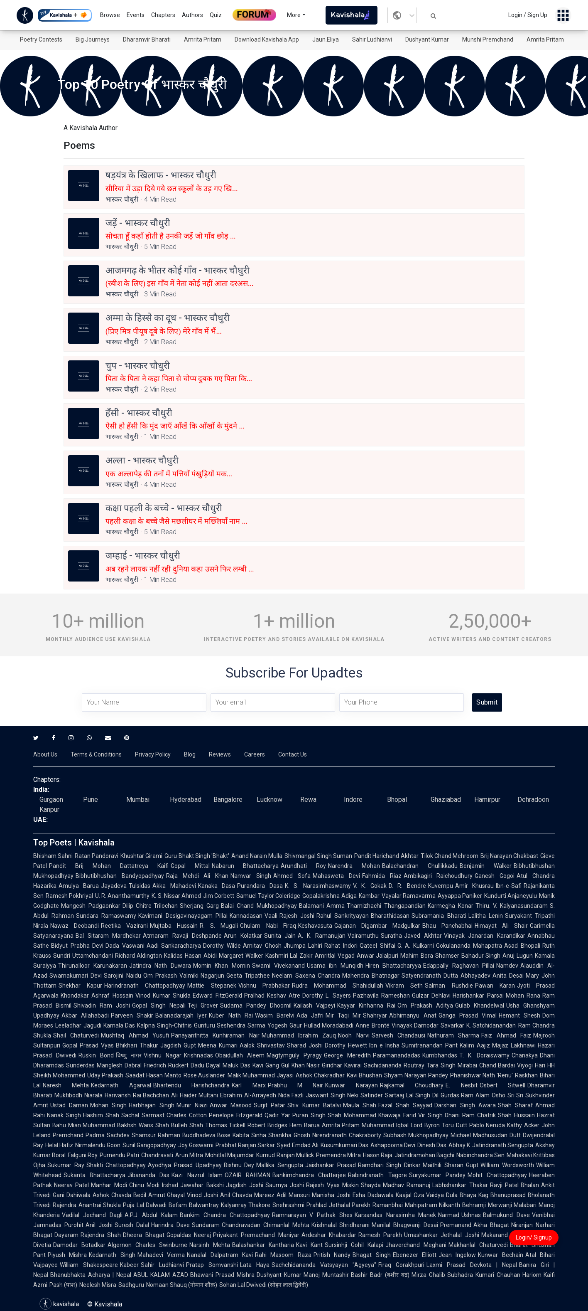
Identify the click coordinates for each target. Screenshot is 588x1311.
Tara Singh (441, 1065)
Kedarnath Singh (112, 1255)
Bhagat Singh (371, 1255)
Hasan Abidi (201, 955)
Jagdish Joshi (244, 1185)
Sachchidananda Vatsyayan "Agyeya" (324, 1265)
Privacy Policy (153, 754)
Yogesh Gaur (284, 1025)
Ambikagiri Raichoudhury (438, 875)
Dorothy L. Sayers (326, 995)
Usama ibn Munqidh (335, 965)
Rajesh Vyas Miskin (332, 1185)
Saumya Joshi (284, 1185)
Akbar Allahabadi (85, 1015)
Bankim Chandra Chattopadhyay (225, 1215)
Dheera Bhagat (143, 1235)
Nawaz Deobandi (74, 925)
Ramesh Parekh (380, 1235)
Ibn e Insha (384, 1045)
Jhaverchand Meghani (415, 1245)
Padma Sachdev (108, 1135)
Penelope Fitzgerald (235, 1115)
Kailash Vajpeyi (314, 1005)
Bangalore (228, 799)
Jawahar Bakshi (201, 1185)
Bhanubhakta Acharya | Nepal (90, 1275)
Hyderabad (185, 799)
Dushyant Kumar (427, 39)
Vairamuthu (363, 935)
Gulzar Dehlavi (431, 995)
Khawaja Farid (397, 1115)
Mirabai (467, 1065)
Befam (178, 1205)
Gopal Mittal (190, 865)
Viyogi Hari (531, 1065)
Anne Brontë (372, 1025)
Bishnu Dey (239, 1165)
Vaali (271, 915)
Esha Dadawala (373, 1195)
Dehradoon (533, 799)
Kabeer (129, 1265)
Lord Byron (425, 1125)
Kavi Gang (265, 1065)
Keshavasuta (315, 925)
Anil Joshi (99, 1225)
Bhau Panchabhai (447, 925)
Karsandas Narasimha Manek (395, 1215)
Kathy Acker (523, 1125)
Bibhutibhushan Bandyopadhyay (120, 875)
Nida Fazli (291, 1095)
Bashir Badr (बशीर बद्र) (380, 1275)
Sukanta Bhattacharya (94, 1175)
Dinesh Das (431, 1145)
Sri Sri (515, 1095)
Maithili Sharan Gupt (450, 1165)
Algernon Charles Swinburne (147, 1245)
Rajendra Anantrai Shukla (87, 1205)
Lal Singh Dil (422, 1095)
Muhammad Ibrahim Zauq (299, 1035)
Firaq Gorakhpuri (401, 1265)
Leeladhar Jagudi (78, 1025)
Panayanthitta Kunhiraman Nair (215, 1035)
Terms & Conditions (96, 754)
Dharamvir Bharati (147, 39)
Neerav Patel (71, 1185)
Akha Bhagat (491, 1225)
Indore (353, 799)
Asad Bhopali (522, 945)
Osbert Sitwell (502, 1085)
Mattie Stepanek (211, 985)
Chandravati (157, 1155)
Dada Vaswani (125, 945)
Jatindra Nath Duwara (160, 965)
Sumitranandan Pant (430, 1045)
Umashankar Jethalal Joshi (441, 1235)
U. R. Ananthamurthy (122, 895)
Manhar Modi (109, 1185)
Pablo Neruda (487, 1125)
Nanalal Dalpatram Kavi (220, 1255)
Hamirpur (487, 799)
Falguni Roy (83, 1155)
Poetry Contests (41, 39)
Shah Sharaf (515, 1105)
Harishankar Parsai (478, 995)
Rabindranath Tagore (377, 1175)
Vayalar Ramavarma (409, 895)
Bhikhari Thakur (137, 1045)
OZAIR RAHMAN (247, 1175)
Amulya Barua (79, 885)
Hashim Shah (101, 1115)
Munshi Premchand (487, 39)
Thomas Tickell (225, 1125)
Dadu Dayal (206, 1065)
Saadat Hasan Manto (153, 1075)
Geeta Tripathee (248, 975)
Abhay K (459, 1145)
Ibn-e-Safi (509, 885)
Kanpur (49, 809)
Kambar (369, 895)
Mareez (264, 1195)
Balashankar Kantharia (263, 1245)
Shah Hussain (516, 1115)
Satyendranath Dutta (430, 975)
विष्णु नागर (129, 1055)
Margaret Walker (241, 955)
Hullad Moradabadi (329, 1025)
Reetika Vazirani (124, 925)
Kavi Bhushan (364, 1075)
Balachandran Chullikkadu (420, 865)
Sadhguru (131, 1284)
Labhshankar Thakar (460, 1185)
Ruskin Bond (96, 1055)
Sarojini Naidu (122, 975)
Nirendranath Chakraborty (346, 1135)
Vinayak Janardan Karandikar (484, 935)
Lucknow (269, 799)
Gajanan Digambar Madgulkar (377, 925)
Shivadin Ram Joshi (102, 1005)
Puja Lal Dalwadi (145, 1205)
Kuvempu (440, 885)
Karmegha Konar (450, 905)
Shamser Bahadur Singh (467, 955)
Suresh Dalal (132, 1225)
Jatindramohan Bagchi (424, 1155)
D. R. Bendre (407, 885)
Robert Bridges (267, 1125)
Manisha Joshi (331, 1195)
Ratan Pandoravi (96, 856)
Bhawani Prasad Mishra (222, 1275)
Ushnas (471, 1215)
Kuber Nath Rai (230, 1015)
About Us (45, 754)
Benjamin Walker (486, 865)
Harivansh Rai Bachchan (137, 1095)
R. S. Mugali (219, 925)
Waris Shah (154, 1125)
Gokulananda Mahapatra (469, 945)
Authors (192, 15)
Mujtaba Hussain (174, 925)
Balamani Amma (322, 905)
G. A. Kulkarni (415, 945)
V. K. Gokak (370, 885)
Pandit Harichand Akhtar (386, 856)
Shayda (371, 1185)
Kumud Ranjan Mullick (285, 1155)
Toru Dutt (454, 1125)
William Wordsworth (507, 1165)
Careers (254, 754)
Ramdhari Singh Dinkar (389, 1165)
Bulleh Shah (187, 1125)
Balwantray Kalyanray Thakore (229, 1205)
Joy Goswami (195, 1145)
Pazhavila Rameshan (381, 995)
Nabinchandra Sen (480, 1155)
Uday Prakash (105, 1075)
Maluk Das (236, 1065)
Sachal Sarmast (142, 1115)
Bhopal (397, 799)
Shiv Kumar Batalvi (314, 1105)
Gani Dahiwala (72, 1195)
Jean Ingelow (457, 1255)
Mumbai (137, 799)
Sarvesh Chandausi (398, 1035)
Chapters (163, 15)
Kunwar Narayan (351, 1085)
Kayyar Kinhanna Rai (366, 1005)
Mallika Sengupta (279, 1165)
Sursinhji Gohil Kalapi (354, 1245)
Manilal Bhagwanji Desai (405, 1225)
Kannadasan (246, 915)
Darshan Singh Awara (464, 1105)
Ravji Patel (504, 1185)
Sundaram (206, 1225)
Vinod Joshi (202, 1195)
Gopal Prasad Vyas (88, 1045)
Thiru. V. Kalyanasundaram (511, 905)
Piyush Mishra (67, 1255)
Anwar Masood (231, 1105)
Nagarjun (212, 975)
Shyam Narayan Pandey (416, 1075)
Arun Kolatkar (243, 935)
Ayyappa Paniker (460, 895)
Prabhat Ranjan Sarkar (245, 1145)
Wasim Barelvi (274, 1015)
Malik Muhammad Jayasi (261, 1075)
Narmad (448, 1215)
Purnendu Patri (119, 1155)
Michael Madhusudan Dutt (486, 1135)
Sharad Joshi (305, 1045)
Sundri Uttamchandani (83, 955)
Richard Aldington (138, 955)
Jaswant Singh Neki (332, 1095)
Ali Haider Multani (194, 1095)
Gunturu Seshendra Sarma (229, 1025)
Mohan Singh (108, 1105)
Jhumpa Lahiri (303, 945)
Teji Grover (203, 1005)
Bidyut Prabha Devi (77, 945)
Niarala (93, 1095)
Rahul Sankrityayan (342, 915)
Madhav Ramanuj (406, 1185)
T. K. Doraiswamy (484, 1055)
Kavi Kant (309, 1245)
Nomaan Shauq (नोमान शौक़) (181, 1284)
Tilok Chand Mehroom (449, 856)
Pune (90, 799)
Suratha (391, 935)
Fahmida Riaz (382, 875)
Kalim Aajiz (475, 1045)
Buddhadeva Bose (206, 1135)
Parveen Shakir (132, 1015)
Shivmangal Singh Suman (318, 856)
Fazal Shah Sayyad (405, 1105)
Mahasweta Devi (336, 875)
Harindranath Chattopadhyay (144, 985)
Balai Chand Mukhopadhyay (258, 905)
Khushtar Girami (141, 856)
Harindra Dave (170, 1225)
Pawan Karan (495, 985)
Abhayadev (475, 975)
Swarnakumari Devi (75, 975)
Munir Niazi (192, 1105)
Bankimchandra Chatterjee (309, 1175)
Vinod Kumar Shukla (163, 995)
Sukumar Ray (65, 1165)
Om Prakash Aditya (425, 1005)
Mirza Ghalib (428, 1275)
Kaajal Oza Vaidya (420, 1195)
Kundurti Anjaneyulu (510, 895)
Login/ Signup (534, 1237)
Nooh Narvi (353, 1035)
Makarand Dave (502, 1235)
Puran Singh (309, 1115)
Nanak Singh (64, 1115)
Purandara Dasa (259, 885)
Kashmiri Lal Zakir (289, 955)
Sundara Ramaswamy (106, 915)
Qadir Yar (277, 1115)
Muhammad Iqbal (385, 1125)
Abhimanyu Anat (412, 1015)
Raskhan (526, 1075)
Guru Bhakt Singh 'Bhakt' (196, 856)
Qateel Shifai (377, 945)
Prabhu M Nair (295, 1085)
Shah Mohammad (352, 1115)
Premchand (68, 1135)
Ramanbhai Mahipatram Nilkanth (416, 1205)
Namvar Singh (250, 875)
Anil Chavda (236, 1195)
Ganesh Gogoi (494, 875)
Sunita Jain (280, 935)
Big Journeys (93, 39)
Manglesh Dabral (119, 1065)
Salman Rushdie (449, 985)
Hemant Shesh (519, 1015)
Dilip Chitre (137, 905)
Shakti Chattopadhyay (116, 1165)
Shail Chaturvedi (76, 1035)
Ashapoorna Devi (392, 1145)
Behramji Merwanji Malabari (499, 1205)
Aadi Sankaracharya (174, 945)
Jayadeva (114, 885)
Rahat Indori (341, 945)
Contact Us (292, 754)
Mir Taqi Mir (343, 1015)
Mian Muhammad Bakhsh (102, 1125)
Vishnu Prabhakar (264, 985)
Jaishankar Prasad (330, 1165)
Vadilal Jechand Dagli (92, 1215)
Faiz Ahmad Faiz (506, 1035)
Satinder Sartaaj (382, 1095)
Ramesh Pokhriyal (69, 895)
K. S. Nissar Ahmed (176, 895)
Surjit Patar (269, 1105)
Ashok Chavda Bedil (119, 1195)
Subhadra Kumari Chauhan (483, 1275)
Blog (190, 754)
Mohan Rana (523, 995)
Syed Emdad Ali (297, 1145)
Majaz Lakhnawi (514, 1045)
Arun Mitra (189, 1155)
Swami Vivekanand (278, 965)
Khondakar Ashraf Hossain (97, 995)
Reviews (220, 754)
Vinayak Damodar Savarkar (428, 1025)
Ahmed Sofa (292, 875)
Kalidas (173, 955)
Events (136, 15)
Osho (498, 1095)
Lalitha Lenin (485, 915)
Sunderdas (80, 1065)
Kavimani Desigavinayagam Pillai (182, 915)
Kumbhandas (439, 1055)
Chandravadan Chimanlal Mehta (265, 1225)
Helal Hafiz (59, 1145)
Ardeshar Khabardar (328, 1235)
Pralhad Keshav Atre (272, 995)
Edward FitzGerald (217, 995)
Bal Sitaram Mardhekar (108, 935)
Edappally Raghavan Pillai (458, 965)
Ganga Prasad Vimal (468, 1015)
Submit (486, 702)
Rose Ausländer (204, 1075)
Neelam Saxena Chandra (306, 975)
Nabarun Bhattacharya (245, 865)
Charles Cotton (187, 1115)
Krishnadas (198, 1055)
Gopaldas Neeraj (189, 1235)
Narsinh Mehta (209, 1245)
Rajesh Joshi (296, 915)
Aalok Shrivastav (262, 1045)
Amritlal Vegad (335, 955)
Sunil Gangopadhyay (149, 1145)
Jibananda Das (148, 1175)
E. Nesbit (461, 1085)
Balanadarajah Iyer (181, 1015)
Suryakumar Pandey (437, 1175)
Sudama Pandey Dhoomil (256, 1005)
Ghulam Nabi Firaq (268, 925)
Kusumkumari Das (344, 1145)
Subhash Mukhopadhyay (416, 1135)
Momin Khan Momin (221, 965)
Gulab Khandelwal (479, 1005)
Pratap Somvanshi (212, 1265)
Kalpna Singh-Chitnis (164, 1025)
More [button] (294, 15)
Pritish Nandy (332, 1255)
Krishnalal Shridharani (340, 1225)
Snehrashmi (288, 1205)
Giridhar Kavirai (342, 1065)
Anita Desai (508, 975)
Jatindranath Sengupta (502, 1145)
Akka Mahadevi (174, 885)
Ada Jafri (309, 1015)
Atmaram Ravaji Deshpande (182, 935)
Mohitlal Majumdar (229, 1155)
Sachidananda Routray (394, 1065)
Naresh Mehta (66, 1085)
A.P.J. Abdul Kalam (151, 1215)
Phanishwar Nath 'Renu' (481, 1075)
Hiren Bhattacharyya (393, 965)
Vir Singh (430, 1115)
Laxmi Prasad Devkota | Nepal (471, 1265)
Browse (110, 15)
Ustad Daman (69, 1105)
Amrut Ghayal (166, 1195)
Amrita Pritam (202, 39)
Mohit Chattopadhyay (497, 1175)
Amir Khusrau (474, 885)
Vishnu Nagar (162, 1055)
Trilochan (166, 905)
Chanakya (525, 1055)
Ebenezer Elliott (414, 1255)
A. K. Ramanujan (321, 935)
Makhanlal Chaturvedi (478, 1245)
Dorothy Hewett (346, 1045)
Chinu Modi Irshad (154, 1185)
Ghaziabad (446, 799)
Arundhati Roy (303, 865)
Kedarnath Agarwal (121, 1085)
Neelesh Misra (97, 1284)
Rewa (308, 799)
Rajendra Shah (101, 1235)
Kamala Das (119, 1025)
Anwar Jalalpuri (378, 955)
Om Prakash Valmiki (171, 975)
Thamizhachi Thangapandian (386, 905)
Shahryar (375, 1015)
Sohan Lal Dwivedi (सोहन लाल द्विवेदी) (263, 1284)
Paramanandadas (396, 1055)
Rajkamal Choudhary (411, 1085)
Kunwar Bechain (500, 1255)
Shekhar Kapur (80, 985)
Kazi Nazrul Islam (197, 1175)
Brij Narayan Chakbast (509, 856)
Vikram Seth (404, 985)
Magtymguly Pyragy (294, 1055)
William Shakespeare (89, 1265)
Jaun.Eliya (325, 39)
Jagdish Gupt (178, 1045)
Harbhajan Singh (151, 1105)
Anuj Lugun (517, 955)
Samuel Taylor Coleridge (268, 895)
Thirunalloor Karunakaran (92, 965)
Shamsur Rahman (156, 1135)
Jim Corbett (218, 895)
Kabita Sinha (249, 1135)
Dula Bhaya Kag (467, 1195)
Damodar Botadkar (79, 1245)
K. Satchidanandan (491, 1025)
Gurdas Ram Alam (465, 1095)
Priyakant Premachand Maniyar (256, 1235)
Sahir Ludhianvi (372, 39)
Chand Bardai (497, 1065)
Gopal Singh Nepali (159, 1005)
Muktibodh (68, 1095)
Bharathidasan (390, 915)
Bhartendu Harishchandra (191, 1085)
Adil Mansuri (293, 1195)
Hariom (531, 1275)
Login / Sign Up (527, 15)
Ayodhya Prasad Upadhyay (184, 1165)
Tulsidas (139, 885)
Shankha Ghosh (289, 1135)
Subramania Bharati (439, 915)
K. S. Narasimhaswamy (318, 885)
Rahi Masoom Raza (283, 1255)
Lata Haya (255, 1265)
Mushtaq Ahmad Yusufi (135, 1035)
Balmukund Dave (506, 1215)
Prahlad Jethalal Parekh (338, 1205)
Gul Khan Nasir (300, 1065)
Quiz (216, 15)
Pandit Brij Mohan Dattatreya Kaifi (109, 865)
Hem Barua (304, 1125)
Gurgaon (51, 799)
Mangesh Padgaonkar (90, 905)
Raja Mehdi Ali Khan (197, 875)
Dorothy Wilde (222, 945)
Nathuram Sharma (453, 1035)
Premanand (455, 1225)
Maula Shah (359, 1105)
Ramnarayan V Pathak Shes (312, 1215)
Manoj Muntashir (326, 1275)
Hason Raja (377, 1155)
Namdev (507, 965)
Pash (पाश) (63, 1284)
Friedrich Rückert (166, 1065)
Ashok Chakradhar (320, 1075)
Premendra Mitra (338, 1155)
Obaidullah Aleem (240, 1055)
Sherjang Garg (199, 905)
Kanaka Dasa (216, 885)
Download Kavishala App (267, 39)
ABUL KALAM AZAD (160, 1275)
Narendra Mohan (354, 865)
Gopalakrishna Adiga (329, 895)
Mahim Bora (416, 955)
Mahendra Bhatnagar (370, 975)
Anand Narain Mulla (256, 856)
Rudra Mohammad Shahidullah (337, 985)
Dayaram (66, 1235)
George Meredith (347, 1055)
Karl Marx (248, 1085)
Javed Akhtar (423, 935)
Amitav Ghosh (262, 945)
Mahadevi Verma (161, 1255)
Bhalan (530, 1185)
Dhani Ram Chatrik (470, 1115)
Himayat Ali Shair (501, 925)
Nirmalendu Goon (97, 1145)
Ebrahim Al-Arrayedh (248, 1095)
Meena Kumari (218, 1045)
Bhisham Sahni (53, 856)
